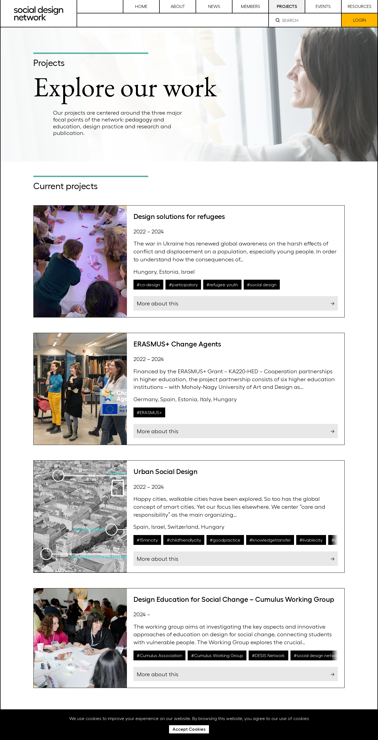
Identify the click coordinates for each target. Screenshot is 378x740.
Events (323, 6)
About (178, 6)
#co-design (148, 284)
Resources (359, 6)
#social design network (317, 655)
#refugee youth (222, 284)
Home (141, 6)
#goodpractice (225, 539)
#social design (262, 284)
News (214, 6)
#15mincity (147, 539)
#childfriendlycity (184, 539)
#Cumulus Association (159, 655)
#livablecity (311, 539)
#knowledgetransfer (270, 539)
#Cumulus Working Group (217, 655)
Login (359, 19)
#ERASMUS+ (149, 412)
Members (250, 6)
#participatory (183, 284)
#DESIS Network (268, 655)
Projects (287, 6)
